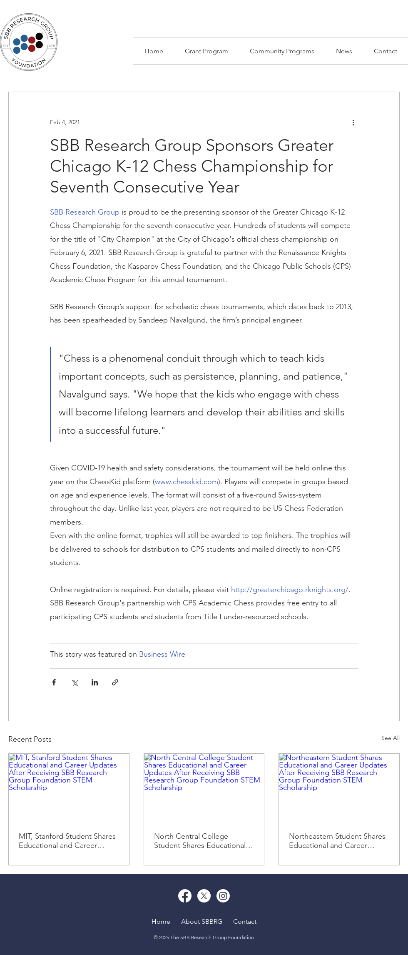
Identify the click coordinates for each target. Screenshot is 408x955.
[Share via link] (115, 682)
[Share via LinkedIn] (95, 682)
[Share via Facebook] (54, 682)
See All (390, 738)
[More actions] (353, 122)
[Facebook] (185, 895)
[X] (204, 895)
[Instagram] (223, 895)
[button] (282, 51)
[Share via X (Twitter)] (74, 682)
